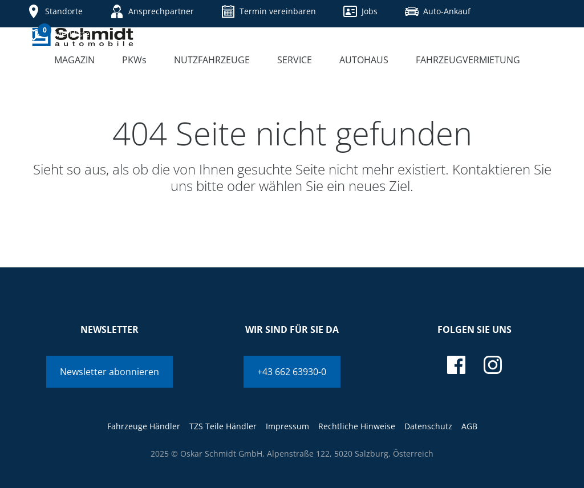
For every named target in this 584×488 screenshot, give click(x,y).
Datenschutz (428, 426)
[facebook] (456, 365)
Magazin (74, 60)
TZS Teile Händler (223, 426)
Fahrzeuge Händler (143, 426)
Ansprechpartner (152, 11)
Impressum (287, 426)
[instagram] (493, 365)
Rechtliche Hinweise (356, 426)
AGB (469, 426)
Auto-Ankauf (438, 11)
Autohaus (363, 60)
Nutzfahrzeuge (212, 60)
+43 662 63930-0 (291, 371)
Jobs (360, 11)
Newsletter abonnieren (109, 371)
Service (294, 60)
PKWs (134, 60)
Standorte (55, 11)
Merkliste (58, 33)
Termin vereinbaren (268, 11)
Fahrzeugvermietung (468, 60)
